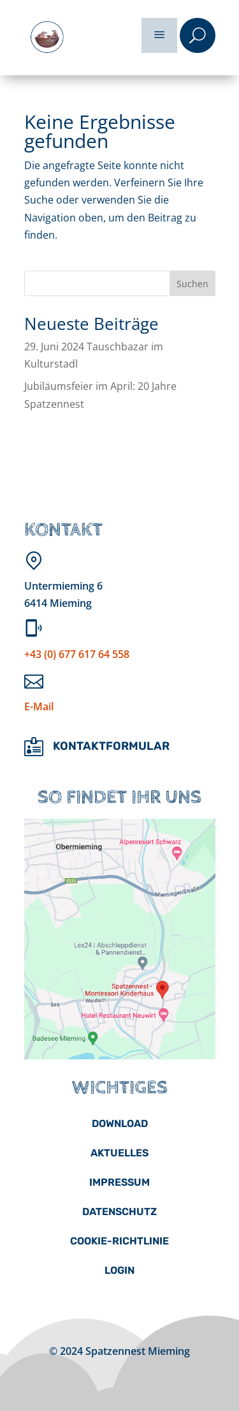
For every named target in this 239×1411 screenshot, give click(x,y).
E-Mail (39, 706)
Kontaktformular (111, 746)
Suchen (192, 284)
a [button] (159, 35)
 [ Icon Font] (33, 746)
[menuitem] (119, 1124)
